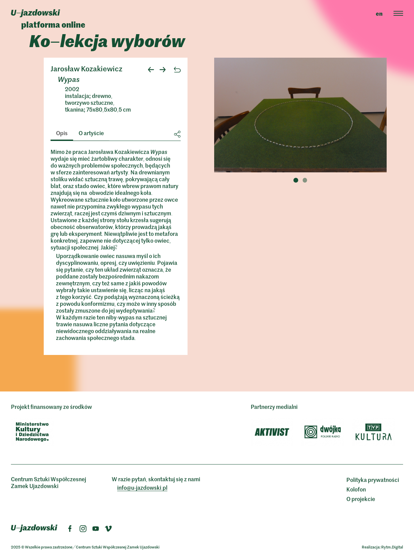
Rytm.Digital (392, 546)
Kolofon (356, 489)
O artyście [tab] (91, 133)
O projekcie (360, 498)
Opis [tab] (62, 133)
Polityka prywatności (372, 479)
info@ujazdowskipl (142, 487)
